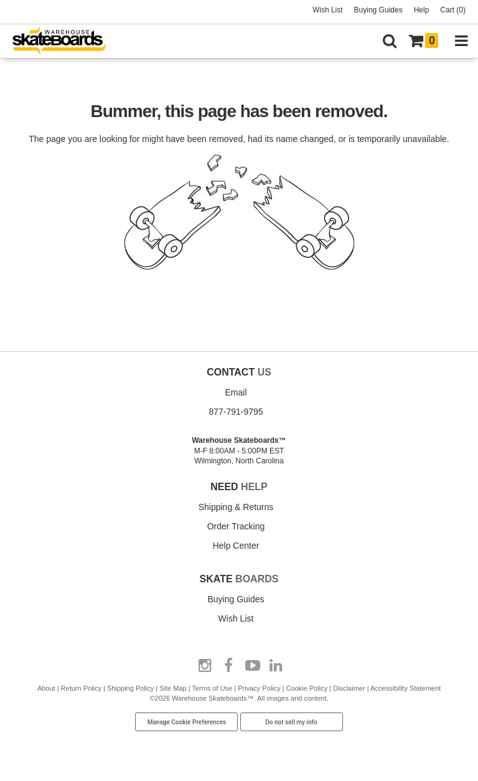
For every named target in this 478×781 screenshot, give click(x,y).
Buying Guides (378, 10)
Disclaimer (349, 688)
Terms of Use (212, 688)
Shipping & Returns (236, 507)
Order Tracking (236, 526)
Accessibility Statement (405, 688)
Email (235, 392)
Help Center (236, 546)
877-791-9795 (236, 412)
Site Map (172, 688)
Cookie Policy (307, 688)
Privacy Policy (259, 688)
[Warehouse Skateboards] (65, 41)
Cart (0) (453, 10)
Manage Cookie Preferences (187, 722)
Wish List (327, 10)
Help (421, 10)
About (46, 688)
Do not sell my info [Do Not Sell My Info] (291, 722)
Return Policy (81, 688)
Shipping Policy (130, 688)
